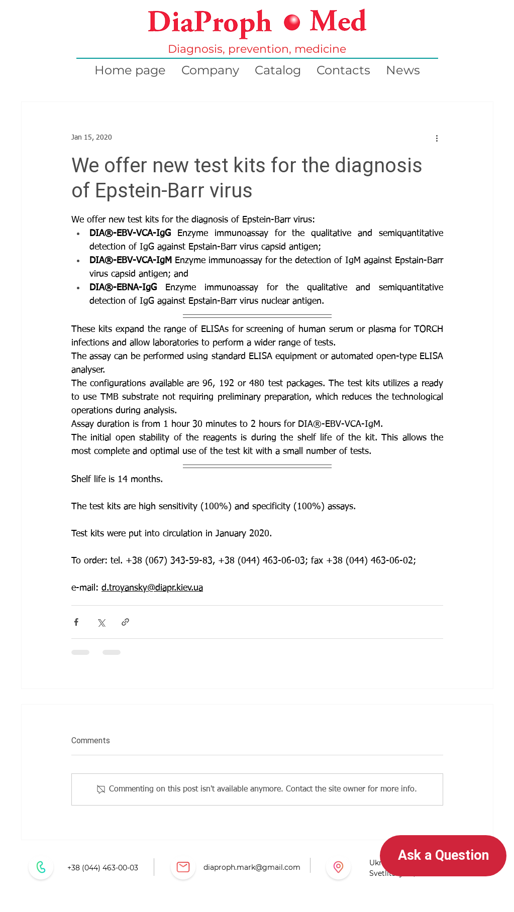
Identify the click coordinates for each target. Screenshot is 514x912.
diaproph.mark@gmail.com (251, 867)
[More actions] (437, 138)
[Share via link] (125, 622)
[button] (443, 855)
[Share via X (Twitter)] (101, 622)
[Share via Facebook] (76, 622)
